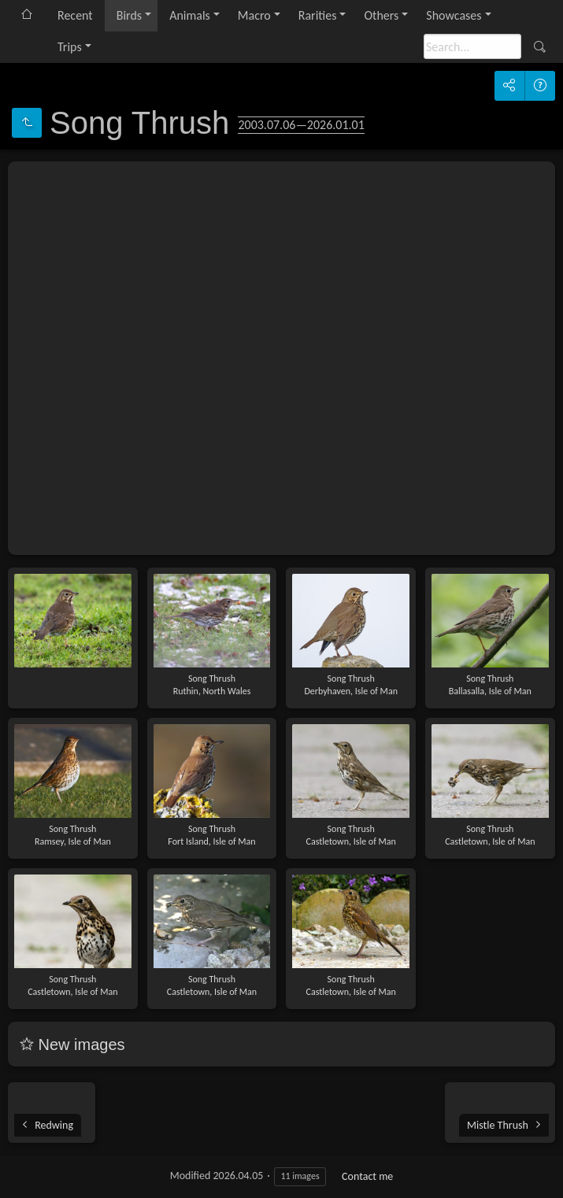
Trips (69, 46)
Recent (75, 15)
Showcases (453, 15)
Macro (254, 15)
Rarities (317, 15)
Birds (129, 15)
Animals (189, 15)
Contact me (367, 1176)
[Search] (472, 46)
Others (381, 15)
